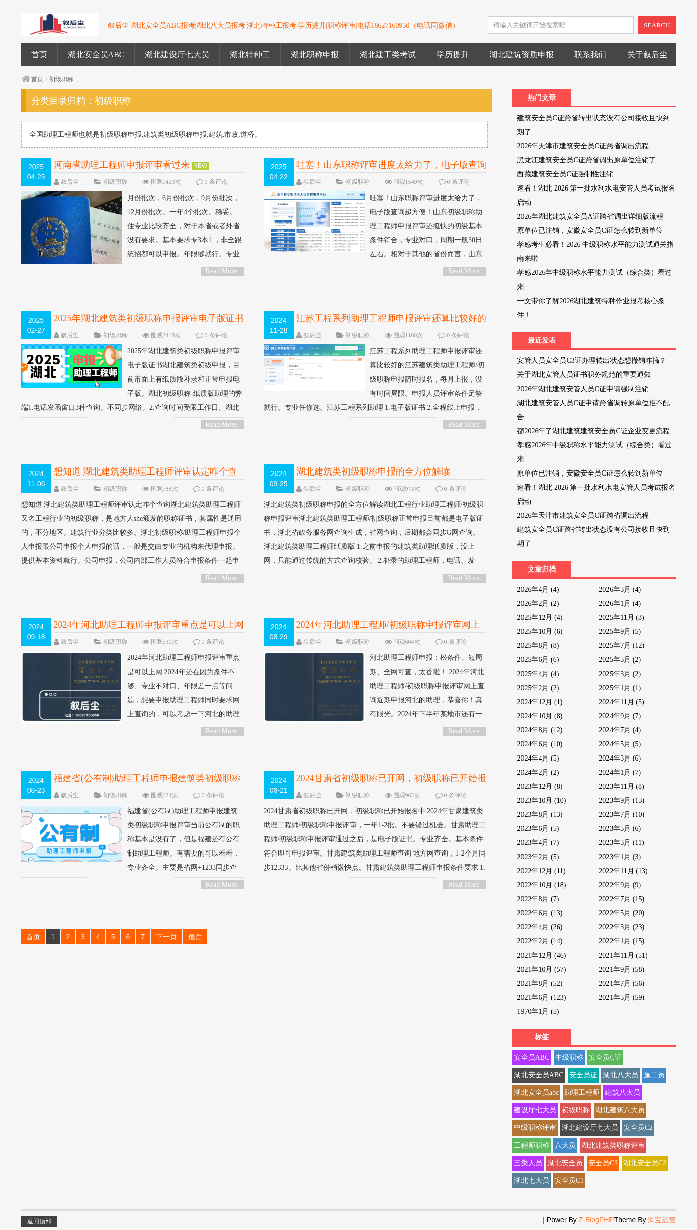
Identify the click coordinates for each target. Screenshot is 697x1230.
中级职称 (569, 1057)
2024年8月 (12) (539, 730)
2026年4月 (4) (538, 589)
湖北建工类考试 (388, 54)
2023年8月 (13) (539, 814)
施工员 (654, 1075)
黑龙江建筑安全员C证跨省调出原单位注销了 (586, 160)
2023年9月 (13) (621, 800)
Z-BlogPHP (596, 1220)
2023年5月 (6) (620, 828)
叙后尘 (70, 181)
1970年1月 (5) (538, 1011)
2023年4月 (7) (538, 842)
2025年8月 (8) (538, 645)
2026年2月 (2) (538, 603)
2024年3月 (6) (620, 758)
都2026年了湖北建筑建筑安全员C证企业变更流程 (593, 431)
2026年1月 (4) (620, 603)
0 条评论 (216, 181)
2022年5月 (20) (621, 913)
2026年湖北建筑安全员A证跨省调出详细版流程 (590, 216)
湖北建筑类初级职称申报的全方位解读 (373, 471)
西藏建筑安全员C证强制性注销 (565, 174)
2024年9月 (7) (620, 716)
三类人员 (528, 1163)
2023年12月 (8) (539, 786)
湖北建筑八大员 (620, 1110)
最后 (195, 937)
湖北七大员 (531, 1180)
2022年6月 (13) (539, 913)
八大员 (565, 1145)
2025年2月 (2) (538, 688)
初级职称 (61, 79)
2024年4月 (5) (538, 758)
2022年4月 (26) (539, 927)
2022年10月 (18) (541, 885)
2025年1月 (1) (620, 688)
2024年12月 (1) (539, 702)
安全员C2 (638, 1127)
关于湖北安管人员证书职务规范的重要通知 (584, 375)
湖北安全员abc (536, 1092)
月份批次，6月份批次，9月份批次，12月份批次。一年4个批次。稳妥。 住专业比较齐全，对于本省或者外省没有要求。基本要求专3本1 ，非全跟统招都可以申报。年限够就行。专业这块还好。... (132, 233)
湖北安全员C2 (644, 1163)
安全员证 (583, 1075)
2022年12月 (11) (541, 871)
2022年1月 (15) (621, 941)
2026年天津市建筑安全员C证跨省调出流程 (582, 146)
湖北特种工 (250, 54)
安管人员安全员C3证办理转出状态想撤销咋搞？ (591, 360)
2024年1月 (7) (620, 772)
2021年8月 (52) (539, 983)
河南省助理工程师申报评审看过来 (122, 165)
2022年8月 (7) (538, 899)
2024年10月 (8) (539, 716)
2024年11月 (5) (621, 702)
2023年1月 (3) (620, 857)
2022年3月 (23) (621, 927)
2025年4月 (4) (538, 674)
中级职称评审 (535, 1127)
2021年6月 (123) (541, 997)
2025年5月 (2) (620, 660)
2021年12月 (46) (541, 955)
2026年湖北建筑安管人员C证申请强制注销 (582, 389)
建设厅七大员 (535, 1110)
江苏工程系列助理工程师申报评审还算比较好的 (391, 318)
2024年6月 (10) (539, 744)
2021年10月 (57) (541, 969)
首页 (39, 54)
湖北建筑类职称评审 (613, 1145)
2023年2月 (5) (538, 857)
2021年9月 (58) (621, 969)
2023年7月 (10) (621, 814)
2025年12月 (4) (539, 617)
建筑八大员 (622, 1092)
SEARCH (657, 25)
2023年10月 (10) (541, 800)
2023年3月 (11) (621, 842)
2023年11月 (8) (621, 786)
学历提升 (453, 54)
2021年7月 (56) (621, 983)
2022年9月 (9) (620, 885)
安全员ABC (532, 1057)
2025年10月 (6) (539, 631)
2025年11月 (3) (621, 617)
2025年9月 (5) (620, 631)
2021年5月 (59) (621, 997)
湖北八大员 (620, 1075)
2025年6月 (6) (538, 660)
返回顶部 (39, 1221)
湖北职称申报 (315, 54)
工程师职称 (531, 1145)
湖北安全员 (565, 1163)
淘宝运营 (662, 1220)
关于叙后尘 (647, 54)
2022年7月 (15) (621, 899)
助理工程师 (581, 1092)
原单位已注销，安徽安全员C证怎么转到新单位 (589, 230)
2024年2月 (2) (538, 772)
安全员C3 (603, 1163)
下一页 (166, 937)
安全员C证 (605, 1057)
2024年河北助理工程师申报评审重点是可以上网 (149, 625)
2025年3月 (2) (620, 674)
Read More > (221, 271)
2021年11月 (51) (623, 955)
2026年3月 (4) (620, 589)
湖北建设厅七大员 (177, 54)
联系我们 (590, 54)
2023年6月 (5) (538, 828)
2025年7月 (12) (621, 645)
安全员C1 (569, 1180)
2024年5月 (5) (620, 744)
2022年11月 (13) (623, 871)
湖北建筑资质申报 (521, 54)
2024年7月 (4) (620, 730)
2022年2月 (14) (539, 941)
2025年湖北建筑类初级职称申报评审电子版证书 (149, 318)
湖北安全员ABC (96, 54)
